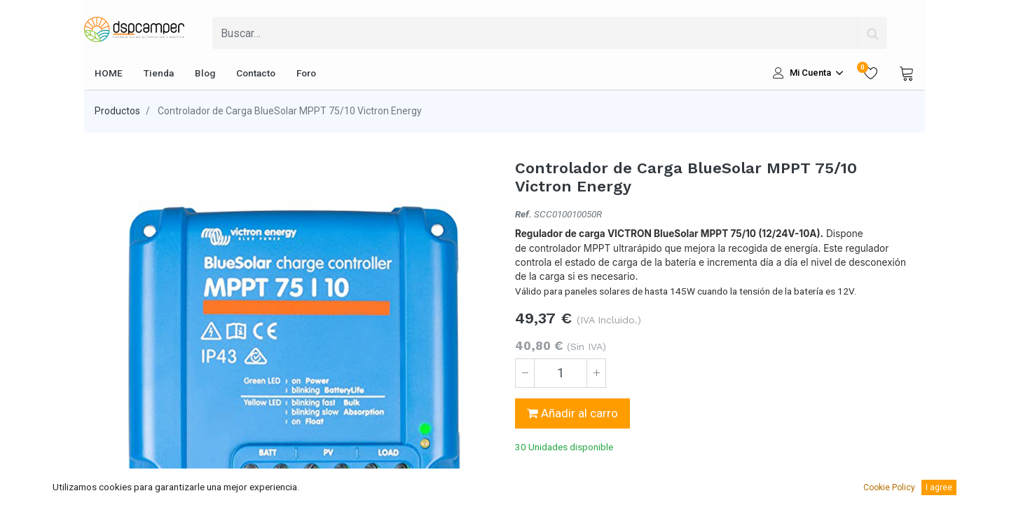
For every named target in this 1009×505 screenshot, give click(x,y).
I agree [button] (939, 487)
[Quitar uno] (525, 373)
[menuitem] (108, 73)
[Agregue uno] (596, 373)
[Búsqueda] (872, 33)
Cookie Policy (889, 487)
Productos (117, 110)
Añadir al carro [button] (572, 413)
